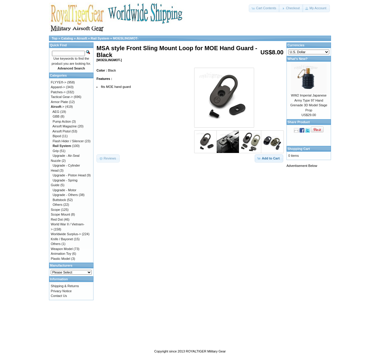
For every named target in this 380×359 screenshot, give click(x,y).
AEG (56, 111)
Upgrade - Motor (64, 190)
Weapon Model (62, 249)
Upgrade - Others (65, 195)
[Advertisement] (310, 260)
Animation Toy (61, 253)
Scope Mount (60, 214)
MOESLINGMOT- (125, 38)
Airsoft (82, 38)
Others (57, 204)
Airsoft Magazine (65, 126)
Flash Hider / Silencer (68, 141)
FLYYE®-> (58, 82)
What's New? (297, 59)
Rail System (100, 38)
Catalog (67, 38)
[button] (264, 8)
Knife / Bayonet (62, 239)
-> (57, 106)
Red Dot (57, 219)
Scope (55, 209)
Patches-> (58, 92)
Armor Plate (59, 102)
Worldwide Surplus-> (66, 234)
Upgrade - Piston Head (69, 175)
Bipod (57, 136)
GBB (56, 116)
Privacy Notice (61, 291)
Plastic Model (60, 258)
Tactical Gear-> (62, 97)
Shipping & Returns (65, 286)
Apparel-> (58, 87)
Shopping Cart (298, 149)
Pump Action (62, 121)
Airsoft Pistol (62, 131)
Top (54, 38)
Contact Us (59, 296)
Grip (56, 151)
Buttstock (59, 200)
